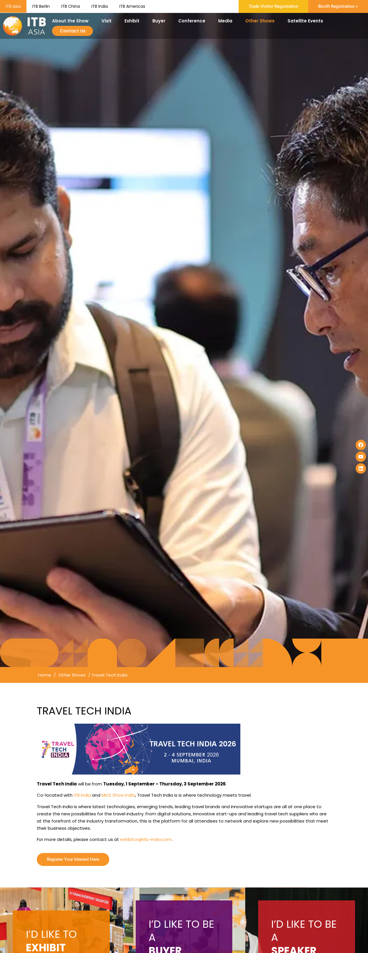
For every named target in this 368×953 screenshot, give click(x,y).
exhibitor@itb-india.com (146, 839)
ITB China (70, 6)
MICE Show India (118, 795)
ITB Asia (13, 6)
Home (44, 675)
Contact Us (73, 31)
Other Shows (261, 21)
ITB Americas (132, 6)
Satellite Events (307, 21)
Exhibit (133, 21)
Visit (107, 21)
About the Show (71, 21)
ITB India (99, 6)
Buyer (160, 21)
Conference (193, 21)
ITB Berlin (41, 6)
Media (226, 21)
